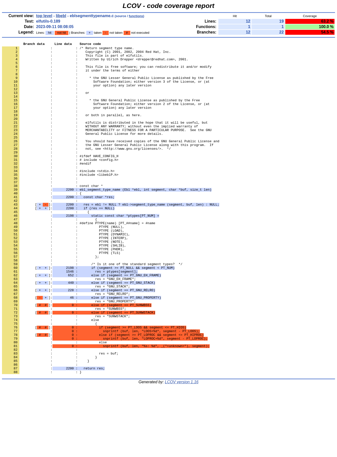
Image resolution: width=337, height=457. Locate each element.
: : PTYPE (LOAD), (63, 268)
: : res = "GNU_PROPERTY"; (69, 353)
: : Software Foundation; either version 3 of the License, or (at (106, 89)
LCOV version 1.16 (181, 448)
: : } (49, 420)
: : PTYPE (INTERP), (65, 277)
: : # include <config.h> (60, 183)
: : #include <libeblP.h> (60, 201)
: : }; (50, 299)
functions (136, 16)
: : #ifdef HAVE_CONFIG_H (60, 179)
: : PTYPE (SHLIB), (64, 286)
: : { (42, 223)
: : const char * (52, 214)
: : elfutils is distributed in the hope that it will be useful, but (105, 139)
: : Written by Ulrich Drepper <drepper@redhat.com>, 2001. (95, 63)
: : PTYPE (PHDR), (63, 290)
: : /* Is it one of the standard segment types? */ (92, 308)
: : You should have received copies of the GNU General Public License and (110, 161)
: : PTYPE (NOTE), (63, 282)
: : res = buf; (60, 416)
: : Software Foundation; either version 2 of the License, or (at (106, 116)
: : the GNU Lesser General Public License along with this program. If (107, 165)
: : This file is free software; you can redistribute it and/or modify (106, 72)
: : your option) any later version (76, 94)
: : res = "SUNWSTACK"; (66, 371)
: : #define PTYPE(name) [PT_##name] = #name (78, 259)
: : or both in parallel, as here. (72, 130)
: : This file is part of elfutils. (73, 58)
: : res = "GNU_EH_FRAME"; (69, 326)
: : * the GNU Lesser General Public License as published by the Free (107, 85)
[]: (110, 237)
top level (44, 16)
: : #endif (46, 188)
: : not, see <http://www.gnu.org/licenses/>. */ (86, 170)
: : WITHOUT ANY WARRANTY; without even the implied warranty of (100, 143)
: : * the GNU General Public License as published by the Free (101, 112)
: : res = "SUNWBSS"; (64, 362)
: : (41, 67)
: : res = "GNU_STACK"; (66, 335)
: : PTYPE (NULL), (63, 264)
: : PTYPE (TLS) (61, 295)
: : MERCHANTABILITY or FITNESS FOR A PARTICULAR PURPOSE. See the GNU (106, 147)
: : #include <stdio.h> (58, 197)
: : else (50, 375)
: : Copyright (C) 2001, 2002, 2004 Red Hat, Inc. (86, 54)
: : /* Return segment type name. (68, 49)
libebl (61, 16)
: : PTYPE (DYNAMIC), (66, 273)
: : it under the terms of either (71, 76)
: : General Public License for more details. (82, 152)
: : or (45, 103)
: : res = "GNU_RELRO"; (66, 344)
